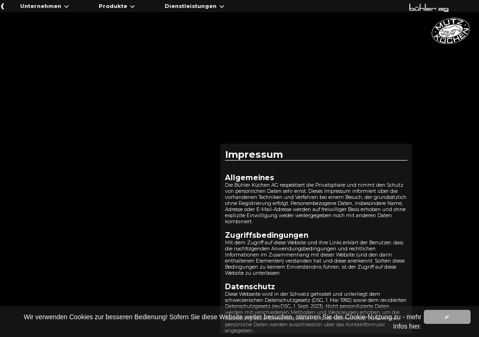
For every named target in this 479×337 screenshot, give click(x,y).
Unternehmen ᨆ (44, 6)
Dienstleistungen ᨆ (195, 6)
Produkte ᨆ (117, 6)
